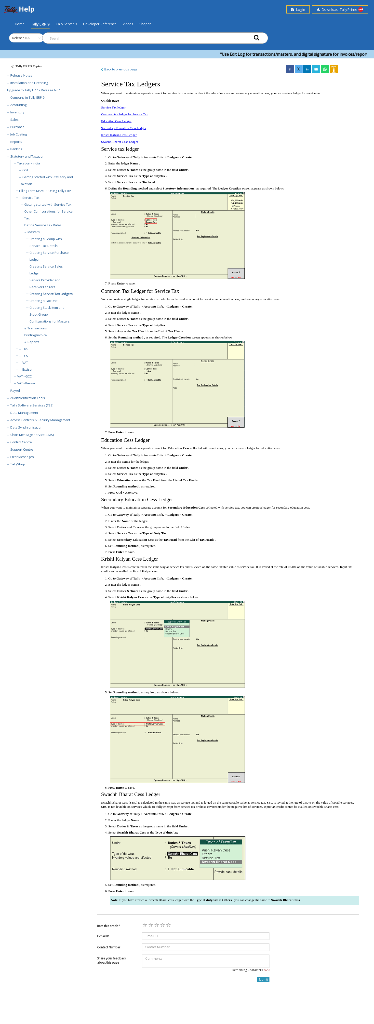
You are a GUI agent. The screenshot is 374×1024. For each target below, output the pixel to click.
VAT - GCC (24, 376)
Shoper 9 (146, 24)
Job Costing (18, 134)
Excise (27, 369)
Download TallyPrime (340, 9)
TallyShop (17, 464)
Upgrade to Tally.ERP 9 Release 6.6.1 (34, 90)
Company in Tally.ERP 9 (27, 97)
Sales (14, 119)
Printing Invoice (35, 335)
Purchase (17, 127)
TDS (25, 349)
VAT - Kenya (26, 383)
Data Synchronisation (26, 427)
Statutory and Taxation (27, 156)
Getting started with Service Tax (47, 204)
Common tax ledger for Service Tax (124, 114)
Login (298, 9)
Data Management (24, 412)
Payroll (15, 390)
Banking (16, 149)
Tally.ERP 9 (40, 24)
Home (20, 23)
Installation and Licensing (29, 83)
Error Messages (22, 457)
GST (25, 170)
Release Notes (21, 75)
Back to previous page (118, 69)
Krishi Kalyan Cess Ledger (119, 135)
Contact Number (108, 947)
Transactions (37, 328)
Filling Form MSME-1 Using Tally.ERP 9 (46, 191)
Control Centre (21, 442)
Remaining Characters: (250, 970)
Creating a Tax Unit (43, 300)
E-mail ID (103, 936)
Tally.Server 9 (66, 24)
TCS (25, 355)
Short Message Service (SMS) (32, 434)
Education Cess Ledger (116, 121)
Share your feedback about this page (111, 960)
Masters (33, 232)
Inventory (17, 112)
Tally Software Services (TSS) (31, 405)
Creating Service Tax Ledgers (51, 294)
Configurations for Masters (49, 321)
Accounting (18, 105)
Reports (16, 141)
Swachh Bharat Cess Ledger (119, 142)
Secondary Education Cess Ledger (123, 128)
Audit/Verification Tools (27, 398)
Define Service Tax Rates (43, 225)
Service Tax (31, 197)
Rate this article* (108, 926)
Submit (263, 979)
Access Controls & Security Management (40, 420)
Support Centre (21, 449)
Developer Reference (100, 24)
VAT (25, 362)
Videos (128, 24)
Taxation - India (28, 163)
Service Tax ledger (113, 107)
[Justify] (25, 67)
